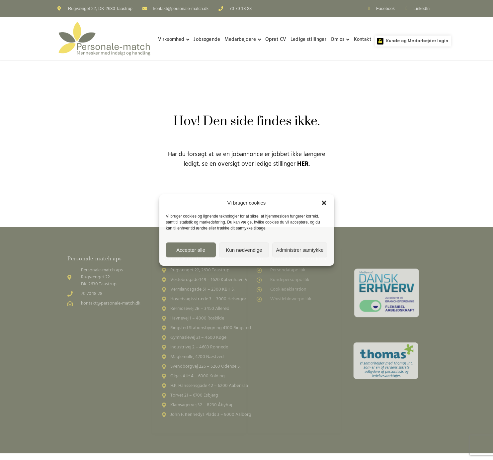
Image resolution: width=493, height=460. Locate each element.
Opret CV (275, 40)
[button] (324, 203)
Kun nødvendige (244, 250)
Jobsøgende (207, 40)
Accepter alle (190, 250)
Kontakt (362, 40)
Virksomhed (174, 40)
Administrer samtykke (299, 250)
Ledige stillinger (308, 40)
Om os (340, 40)
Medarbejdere (242, 40)
